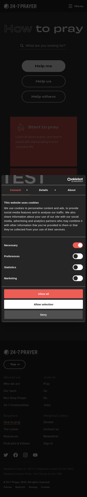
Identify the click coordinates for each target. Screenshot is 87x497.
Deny (43, 314)
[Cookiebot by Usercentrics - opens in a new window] (67, 180)
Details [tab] (43, 189)
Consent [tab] (15, 189)
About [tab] (71, 189)
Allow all (43, 293)
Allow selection (43, 304)
